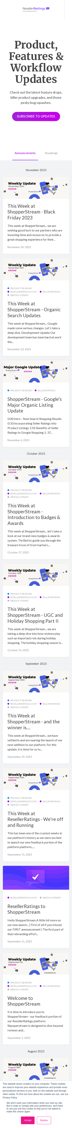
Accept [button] (27, 1120)
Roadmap (51, 153)
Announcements (25, 153)
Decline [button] (44, 1120)
